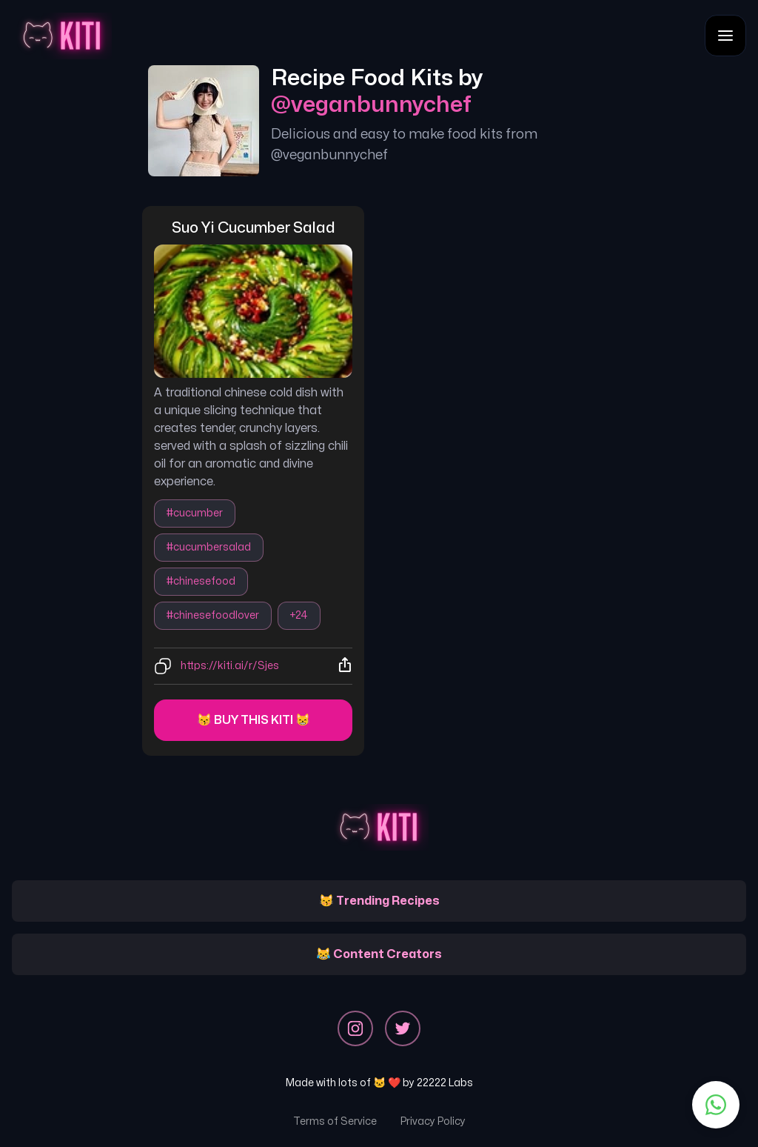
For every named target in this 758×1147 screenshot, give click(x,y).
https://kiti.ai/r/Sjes (230, 666)
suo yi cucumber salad (253, 228)
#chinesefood (201, 581)
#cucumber (195, 513)
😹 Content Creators (379, 954)
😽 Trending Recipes (379, 901)
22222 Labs (445, 1083)
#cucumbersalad (209, 547)
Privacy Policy (433, 1121)
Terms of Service (335, 1121)
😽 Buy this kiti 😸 (253, 720)
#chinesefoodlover (213, 615)
